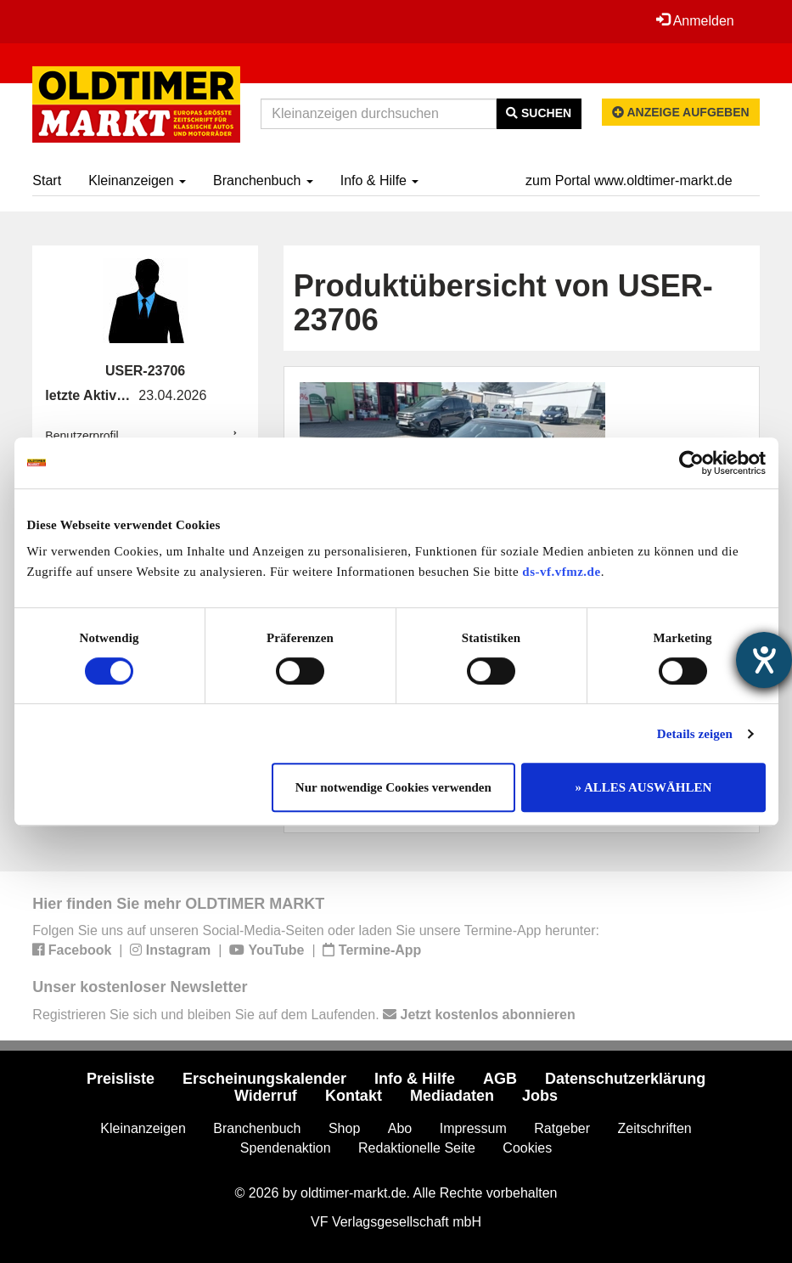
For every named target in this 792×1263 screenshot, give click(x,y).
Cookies (527, 1148)
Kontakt (353, 1095)
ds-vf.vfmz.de (561, 571)
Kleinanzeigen (137, 180)
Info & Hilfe (379, 180)
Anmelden (695, 20)
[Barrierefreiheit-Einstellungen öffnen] (764, 660)
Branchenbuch (263, 180)
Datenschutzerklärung (625, 1078)
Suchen (538, 113)
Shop (344, 1128)
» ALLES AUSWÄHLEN (644, 787)
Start (46, 180)
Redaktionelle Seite (416, 1148)
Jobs (540, 1095)
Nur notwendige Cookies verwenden (393, 787)
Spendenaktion (285, 1148)
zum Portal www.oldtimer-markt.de (629, 180)
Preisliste (120, 1078)
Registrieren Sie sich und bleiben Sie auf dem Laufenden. (303, 1014)
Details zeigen (695, 734)
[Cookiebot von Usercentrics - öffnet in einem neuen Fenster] (691, 463)
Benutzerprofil (81, 436)
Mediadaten (452, 1095)
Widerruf (265, 1095)
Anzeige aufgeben (681, 112)
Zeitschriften (655, 1128)
